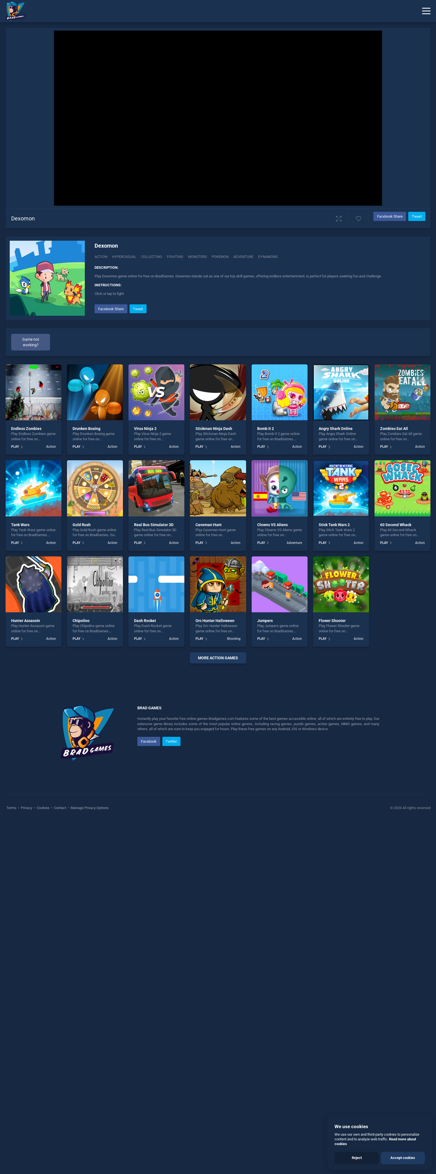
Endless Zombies (26, 428)
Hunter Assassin (25, 620)
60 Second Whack (395, 525)
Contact (60, 974)
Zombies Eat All (394, 428)
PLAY (15, 447)
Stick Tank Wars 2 (334, 525)
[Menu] (426, 11)
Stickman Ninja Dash (213, 428)
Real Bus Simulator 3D (154, 525)
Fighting (175, 257)
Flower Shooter (332, 620)
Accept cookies (402, 1158)
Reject (357, 1158)
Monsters (197, 257)
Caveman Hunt (208, 525)
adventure (243, 257)
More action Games (218, 658)
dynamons (268, 257)
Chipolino (81, 620)
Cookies (43, 974)
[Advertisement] (218, 752)
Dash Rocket (145, 620)
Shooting (234, 639)
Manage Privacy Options (89, 974)
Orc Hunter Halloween (214, 620)
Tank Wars (20, 525)
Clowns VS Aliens (272, 525)
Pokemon (220, 257)
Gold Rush (82, 525)
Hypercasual (124, 257)
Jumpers (265, 620)
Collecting (151, 257)
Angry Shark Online (336, 428)
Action (101, 257)
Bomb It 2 (265, 428)
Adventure (294, 543)
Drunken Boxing (86, 428)
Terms (11, 974)
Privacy (26, 974)
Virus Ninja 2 (145, 428)
